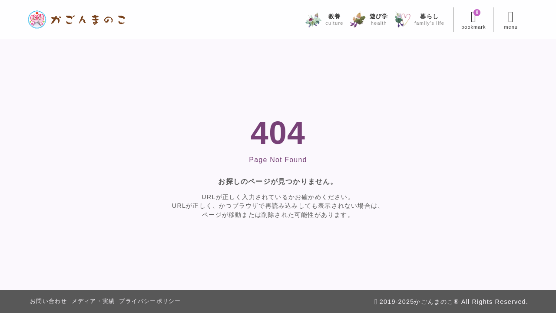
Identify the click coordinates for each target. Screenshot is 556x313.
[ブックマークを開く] (473, 19)
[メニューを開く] (510, 19)
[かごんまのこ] (77, 19)
